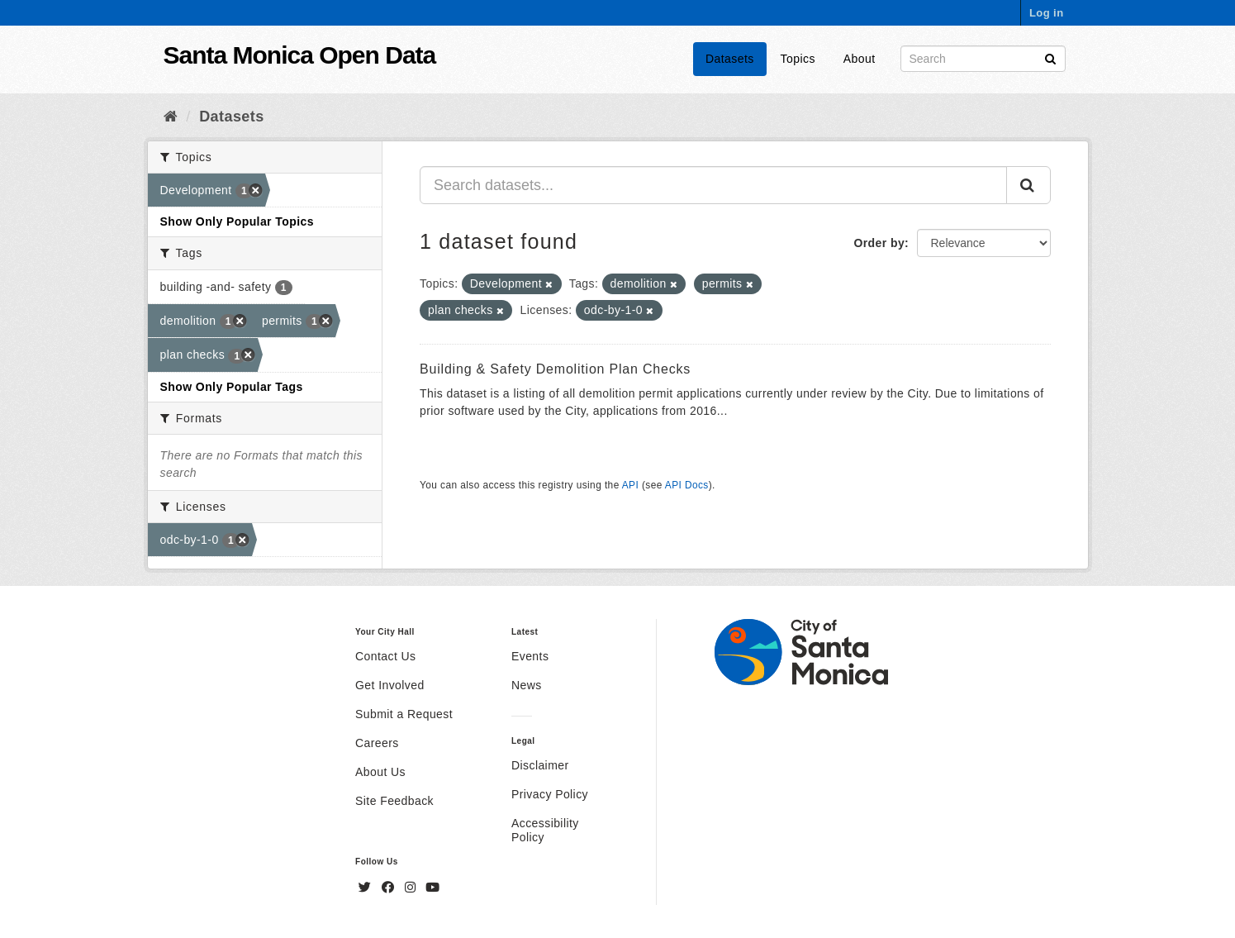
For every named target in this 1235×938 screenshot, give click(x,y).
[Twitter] (366, 888)
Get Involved (390, 685)
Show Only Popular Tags (231, 386)
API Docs (687, 485)
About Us (380, 771)
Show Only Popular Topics (237, 221)
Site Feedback (394, 800)
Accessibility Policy (545, 830)
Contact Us (385, 656)
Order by (879, 243)
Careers (377, 743)
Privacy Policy (549, 794)
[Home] (171, 116)
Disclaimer (540, 765)
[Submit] (1050, 57)
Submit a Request (404, 714)
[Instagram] (412, 888)
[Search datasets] (983, 58)
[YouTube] (432, 888)
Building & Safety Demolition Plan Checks (555, 369)
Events (530, 656)
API (630, 485)
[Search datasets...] (713, 185)
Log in (1046, 13)
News (526, 685)
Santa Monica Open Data (300, 55)
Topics (798, 58)
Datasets (729, 58)
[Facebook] (389, 888)
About (859, 58)
